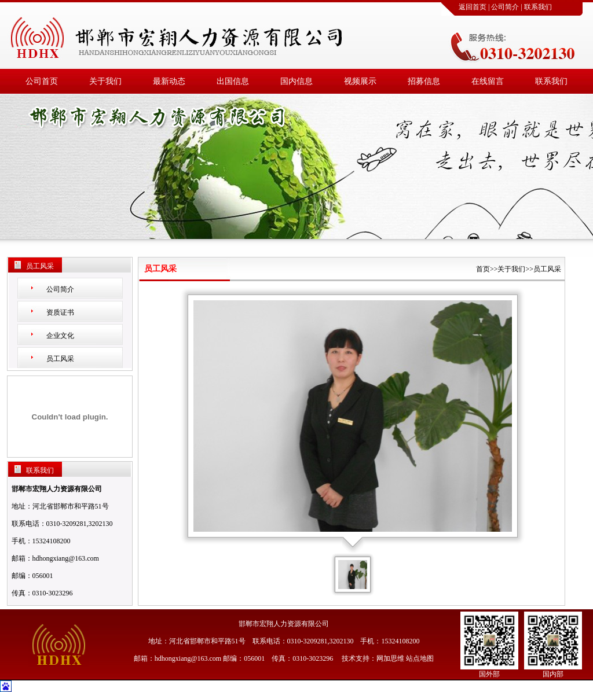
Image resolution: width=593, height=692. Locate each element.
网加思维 (390, 658)
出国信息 (233, 81)
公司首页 (41, 81)
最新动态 (169, 81)
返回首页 (472, 7)
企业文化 (60, 336)
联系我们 (538, 7)
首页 (483, 269)
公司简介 (505, 7)
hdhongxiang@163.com (65, 558)
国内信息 (296, 81)
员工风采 (60, 359)
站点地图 (420, 658)
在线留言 (487, 81)
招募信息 (424, 81)
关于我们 (105, 81)
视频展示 (360, 81)
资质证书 (60, 312)
